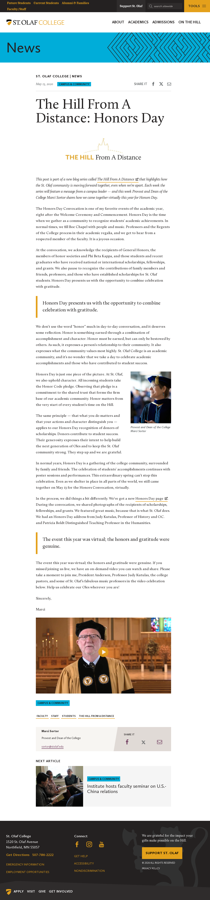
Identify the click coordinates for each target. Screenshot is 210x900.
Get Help (81, 856)
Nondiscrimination (89, 871)
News (77, 76)
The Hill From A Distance (96, 715)
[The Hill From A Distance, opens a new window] (118, 180)
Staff (55, 715)
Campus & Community (74, 84)
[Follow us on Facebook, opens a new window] (77, 845)
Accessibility (84, 863)
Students (69, 715)
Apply (19, 891)
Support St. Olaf (162, 853)
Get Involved (61, 891)
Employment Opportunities (27, 872)
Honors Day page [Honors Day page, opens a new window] (151, 498)
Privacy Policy (151, 868)
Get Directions (18, 854)
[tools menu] (197, 6)
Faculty (42, 715)
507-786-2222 (43, 854)
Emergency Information (25, 864)
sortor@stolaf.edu (53, 746)
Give (42, 891)
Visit (31, 891)
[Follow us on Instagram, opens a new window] (89, 845)
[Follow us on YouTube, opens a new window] (101, 845)
